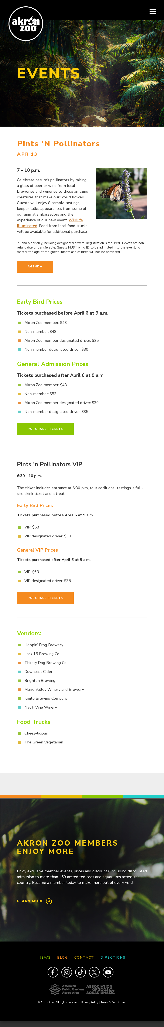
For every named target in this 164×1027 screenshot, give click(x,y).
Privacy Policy (90, 1002)
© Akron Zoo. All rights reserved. (59, 1002)
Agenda (35, 266)
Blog (62, 957)
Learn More (30, 901)
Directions (113, 957)
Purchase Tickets (45, 429)
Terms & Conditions (113, 1002)
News (44, 957)
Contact (84, 957)
